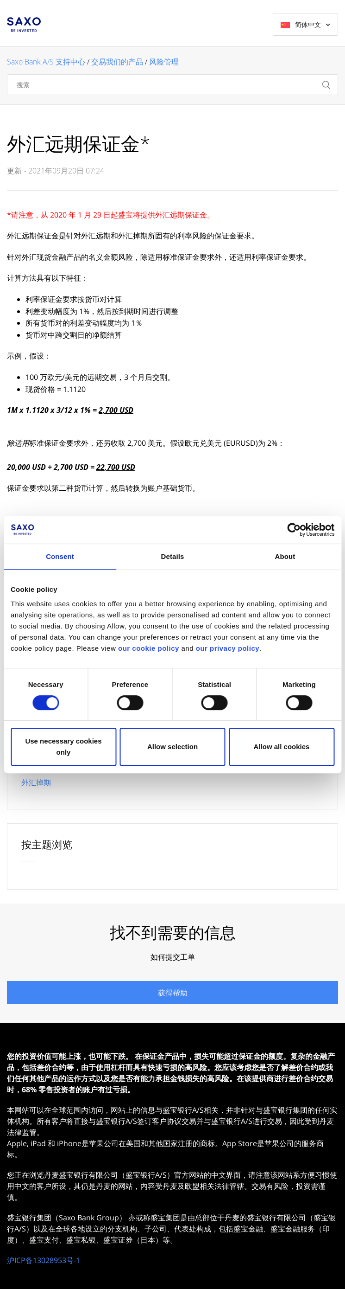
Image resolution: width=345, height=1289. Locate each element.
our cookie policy (148, 648)
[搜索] (172, 84)
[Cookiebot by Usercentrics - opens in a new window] (293, 530)
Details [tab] (172, 556)
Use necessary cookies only (63, 746)
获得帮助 (173, 993)
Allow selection (172, 746)
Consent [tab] (60, 556)
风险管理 (164, 62)
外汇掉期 (36, 782)
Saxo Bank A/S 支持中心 (46, 62)
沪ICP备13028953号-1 (43, 1260)
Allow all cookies (282, 746)
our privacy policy (227, 648)
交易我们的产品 (117, 62)
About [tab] (285, 556)
